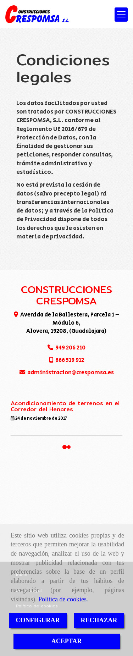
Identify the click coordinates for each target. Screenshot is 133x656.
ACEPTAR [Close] (66, 641)
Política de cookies (62, 599)
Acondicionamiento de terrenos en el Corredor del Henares (65, 406)
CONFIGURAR (38, 620)
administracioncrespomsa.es (70, 372)
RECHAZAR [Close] (99, 620)
